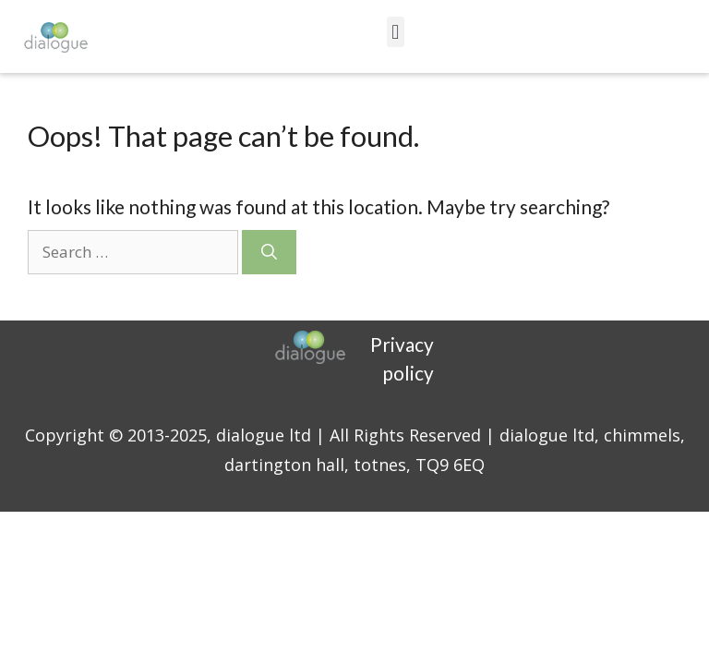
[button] (395, 32)
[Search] (269, 252)
